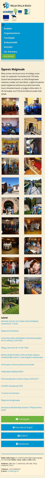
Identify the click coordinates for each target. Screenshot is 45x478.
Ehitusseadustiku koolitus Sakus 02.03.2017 (20, 379)
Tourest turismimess (10, 393)
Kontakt (8, 47)
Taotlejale (9, 37)
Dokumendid (10, 42)
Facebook (22, 443)
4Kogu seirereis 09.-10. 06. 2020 (14, 347)
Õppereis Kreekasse (10, 331)
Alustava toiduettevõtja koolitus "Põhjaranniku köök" (21, 408)
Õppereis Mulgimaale (10, 400)
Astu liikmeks (9, 56)
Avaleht (8, 28)
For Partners (10, 51)
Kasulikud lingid (22, 427)
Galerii (22, 435)
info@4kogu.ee (13, 471)
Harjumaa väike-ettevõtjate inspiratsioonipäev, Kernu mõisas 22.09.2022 (21, 339)
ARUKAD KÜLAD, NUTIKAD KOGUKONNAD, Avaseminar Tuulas (20, 322)
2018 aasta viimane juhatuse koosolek (17, 364)
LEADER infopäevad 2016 (12, 386)
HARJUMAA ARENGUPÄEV (12, 371)
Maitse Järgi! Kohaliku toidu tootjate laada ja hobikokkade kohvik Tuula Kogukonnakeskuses (22, 356)
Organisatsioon (12, 33)
